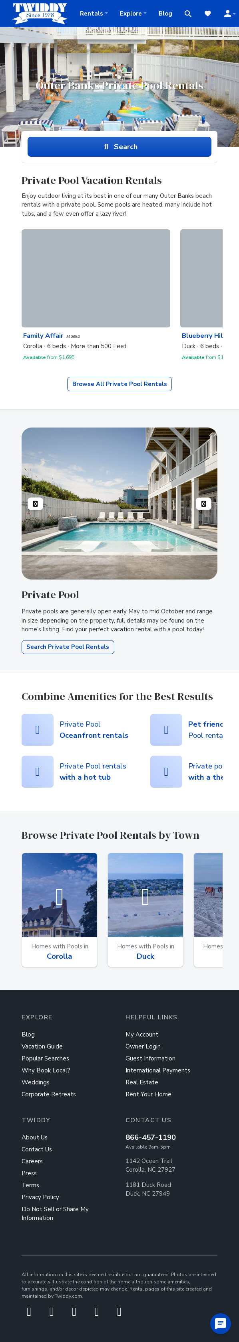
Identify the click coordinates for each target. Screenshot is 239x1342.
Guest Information (150, 1058)
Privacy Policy (40, 1197)
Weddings (36, 1082)
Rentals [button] (91, 14)
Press (29, 1173)
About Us (35, 1137)
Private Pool (119, 384)
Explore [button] (131, 14)
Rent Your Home (148, 1094)
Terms (30, 1185)
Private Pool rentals (93, 771)
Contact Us (37, 1149)
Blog (165, 14)
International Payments (157, 1070)
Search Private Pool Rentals (67, 647)
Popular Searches (45, 1058)
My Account (141, 1035)
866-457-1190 (150, 1137)
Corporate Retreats (49, 1094)
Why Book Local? (46, 1070)
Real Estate (141, 1082)
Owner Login (143, 1046)
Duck (145, 956)
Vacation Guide (42, 1046)
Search (119, 147)
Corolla (59, 956)
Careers (32, 1161)
